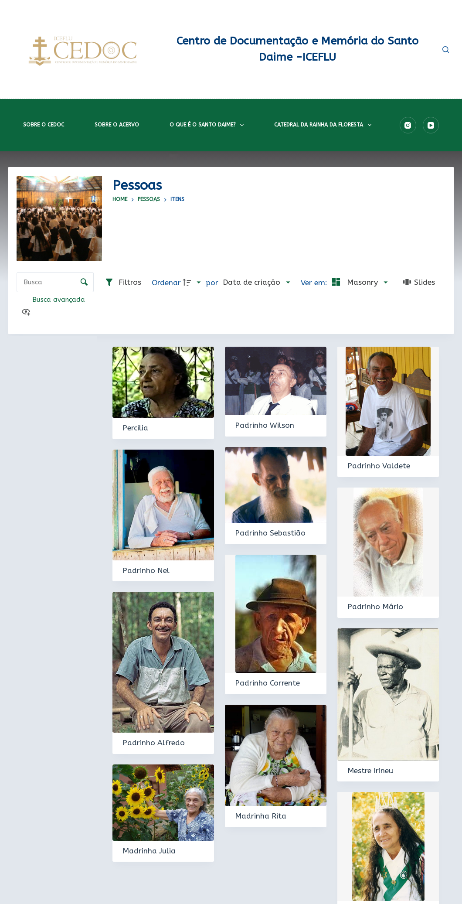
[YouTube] (431, 125)
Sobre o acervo (117, 125)
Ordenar (166, 282)
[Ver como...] (28, 313)
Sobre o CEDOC (43, 125)
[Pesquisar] (445, 49)
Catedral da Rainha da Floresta (324, 125)
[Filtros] (123, 283)
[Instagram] (408, 125)
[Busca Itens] (55, 282)
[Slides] (418, 283)
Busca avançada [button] (59, 300)
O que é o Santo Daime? (208, 125)
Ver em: (315, 282)
